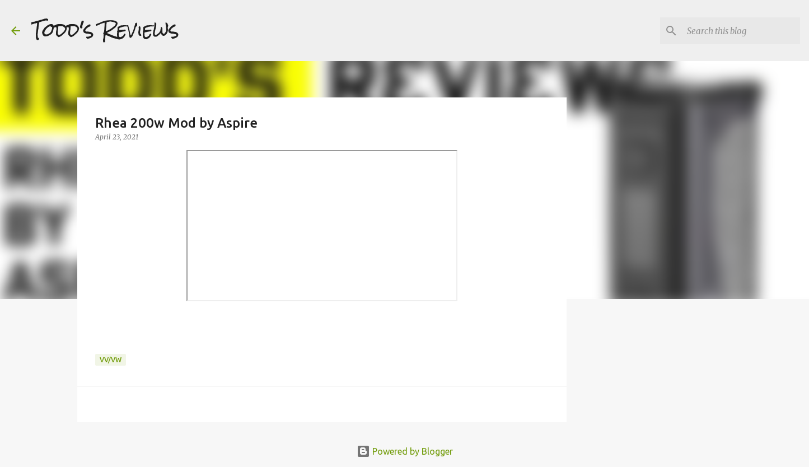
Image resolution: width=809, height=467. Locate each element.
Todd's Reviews (105, 30)
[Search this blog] (741, 30)
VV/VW (110, 359)
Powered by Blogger (405, 451)
